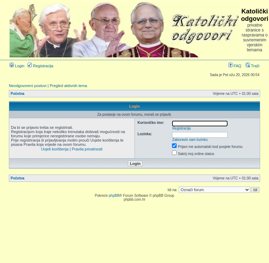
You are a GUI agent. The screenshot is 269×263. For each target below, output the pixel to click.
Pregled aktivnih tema (68, 86)
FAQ (234, 66)
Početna (17, 94)
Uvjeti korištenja (55, 149)
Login (17, 66)
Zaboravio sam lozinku (190, 140)
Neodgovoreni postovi (27, 86)
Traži (252, 66)
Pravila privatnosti (87, 149)
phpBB (114, 196)
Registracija (40, 66)
